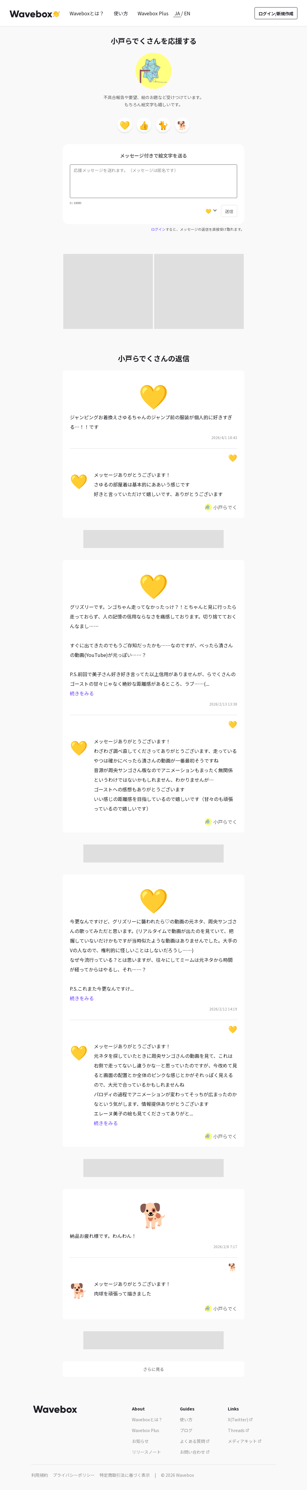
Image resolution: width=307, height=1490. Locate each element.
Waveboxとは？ (87, 13)
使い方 (121, 13)
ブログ (186, 1430)
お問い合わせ (195, 1452)
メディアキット (244, 1441)
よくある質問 (195, 1441)
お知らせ (140, 1441)
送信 (229, 211)
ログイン (158, 229)
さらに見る (153, 1369)
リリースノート (146, 1452)
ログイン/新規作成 (276, 14)
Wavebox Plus (153, 13)
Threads (238, 1430)
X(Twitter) (240, 1419)
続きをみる (82, 693)
